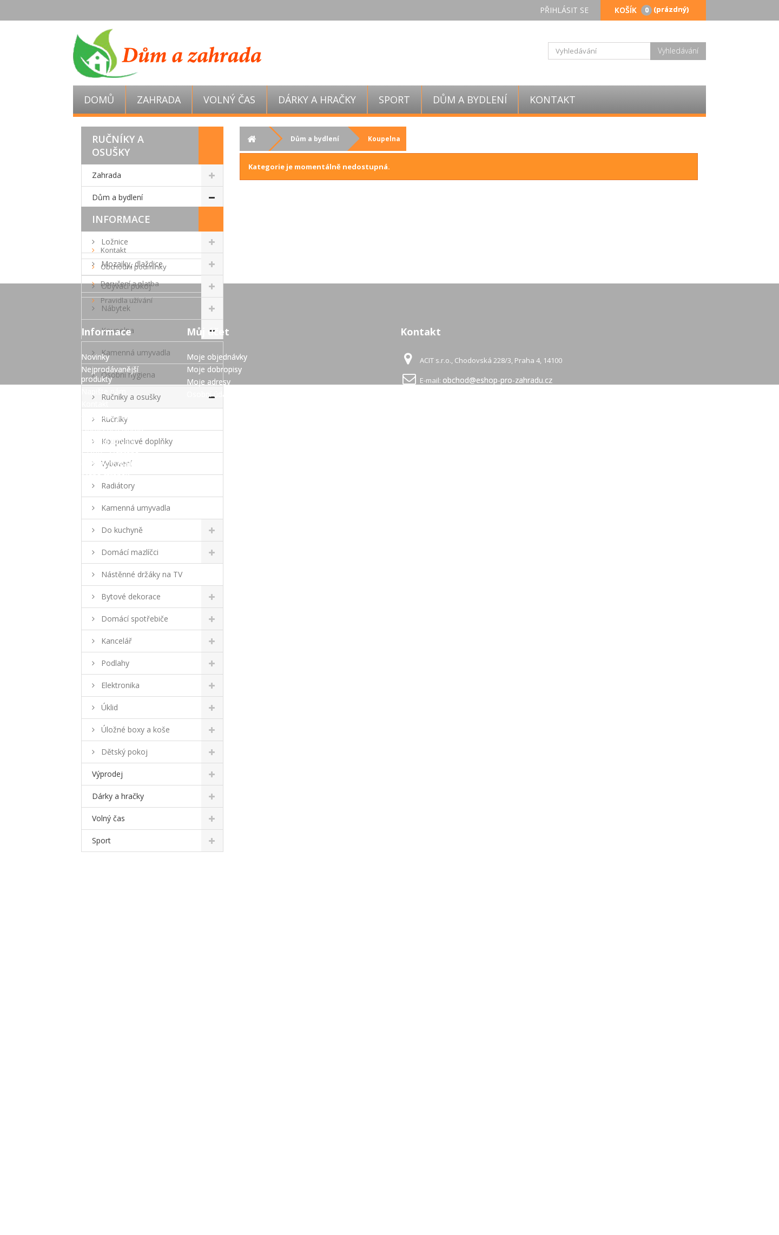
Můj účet (208, 1051)
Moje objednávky (217, 1076)
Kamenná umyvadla (134, 352)
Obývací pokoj (125, 286)
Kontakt (553, 99)
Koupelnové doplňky (136, 441)
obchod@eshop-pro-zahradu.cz (497, 1099)
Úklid (108, 707)
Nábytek (114, 308)
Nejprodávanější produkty (109, 1094)
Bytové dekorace (130, 596)
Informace (121, 875)
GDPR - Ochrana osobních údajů (110, 1178)
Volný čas (229, 99)
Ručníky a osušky (130, 397)
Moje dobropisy (214, 1089)
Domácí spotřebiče (133, 618)
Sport (394, 99)
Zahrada (159, 99)
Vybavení (115, 463)
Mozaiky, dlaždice (131, 264)
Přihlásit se (564, 10)
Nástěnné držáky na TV (140, 574)
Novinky (95, 1076)
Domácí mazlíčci (129, 552)
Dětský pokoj (123, 752)
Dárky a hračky (317, 99)
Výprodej (107, 774)
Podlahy (114, 663)
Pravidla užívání (126, 956)
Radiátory (117, 485)
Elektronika (119, 685)
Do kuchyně (121, 530)
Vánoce (113, 219)
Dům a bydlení (470, 99)
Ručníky (113, 419)
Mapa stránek (105, 1195)
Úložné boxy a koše (134, 729)
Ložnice (113, 241)
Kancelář (115, 641)
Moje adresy (208, 1101)
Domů (99, 99)
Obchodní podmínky (133, 923)
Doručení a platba (129, 940)
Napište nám (103, 1111)
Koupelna (116, 330)
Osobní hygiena (127, 374)
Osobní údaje (210, 1113)
